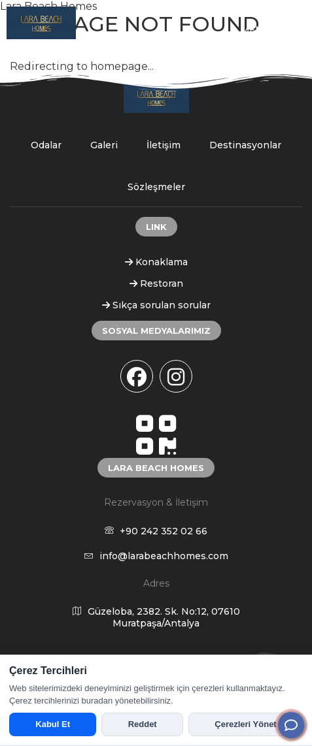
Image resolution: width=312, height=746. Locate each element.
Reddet (142, 724)
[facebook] (136, 376)
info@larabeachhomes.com (156, 556)
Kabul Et (52, 724)
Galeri (104, 145)
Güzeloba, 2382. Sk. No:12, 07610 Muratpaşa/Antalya (156, 617)
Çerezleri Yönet (245, 724)
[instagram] (176, 376)
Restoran (156, 283)
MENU (271, 29)
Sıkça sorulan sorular (156, 305)
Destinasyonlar (245, 145)
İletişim (164, 145)
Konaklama (156, 262)
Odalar (46, 145)
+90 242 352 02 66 (156, 531)
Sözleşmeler (156, 187)
